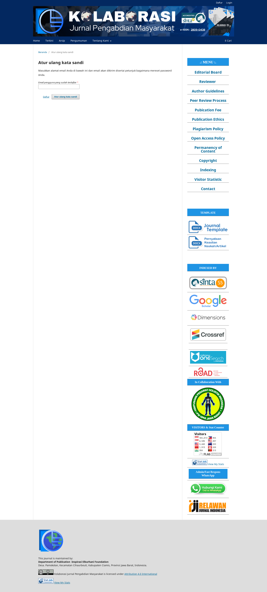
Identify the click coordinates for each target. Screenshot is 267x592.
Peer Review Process (208, 100)
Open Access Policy (208, 138)
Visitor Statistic (208, 179)
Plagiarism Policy (208, 128)
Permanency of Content (208, 149)
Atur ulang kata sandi (65, 96)
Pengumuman (79, 40)
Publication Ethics (208, 119)
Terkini (49, 40)
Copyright (208, 160)
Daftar (219, 2)
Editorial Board (208, 72)
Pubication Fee (208, 110)
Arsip (62, 40)
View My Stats (216, 464)
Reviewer (207, 81)
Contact (208, 188)
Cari (228, 40)
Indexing (208, 169)
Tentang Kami (101, 40)
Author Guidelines (208, 91)
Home (36, 40)
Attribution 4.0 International (140, 574)
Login (229, 2)
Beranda (42, 52)
